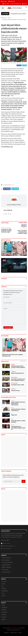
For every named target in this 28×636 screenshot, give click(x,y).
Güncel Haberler (6, 557)
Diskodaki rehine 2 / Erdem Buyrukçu (18, 421)
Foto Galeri (6, 3)
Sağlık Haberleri (6, 565)
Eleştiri (4, 588)
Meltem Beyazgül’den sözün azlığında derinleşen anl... (12, 355)
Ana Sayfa (4, 1)
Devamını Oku (5, 540)
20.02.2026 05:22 (5, 269)
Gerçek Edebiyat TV (16, 3)
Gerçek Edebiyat (14, 628)
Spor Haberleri (6, 560)
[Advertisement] (14, 165)
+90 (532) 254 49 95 (7, 548)
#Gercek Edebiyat (7, 184)
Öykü (3, 595)
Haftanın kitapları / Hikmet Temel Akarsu (18, 409)
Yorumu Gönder (8, 327)
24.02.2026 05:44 (5, 251)
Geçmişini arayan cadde (17, 384)
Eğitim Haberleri (6, 567)
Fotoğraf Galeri (6, 572)
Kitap (3, 584)
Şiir (3, 586)
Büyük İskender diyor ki (17, 373)
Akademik (5, 591)
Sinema (4, 614)
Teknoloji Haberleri (7, 562)
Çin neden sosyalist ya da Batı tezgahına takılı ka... (18, 379)
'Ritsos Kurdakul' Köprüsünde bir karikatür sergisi (22, 232)
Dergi (3, 605)
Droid (19, 630)
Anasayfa (4, 17)
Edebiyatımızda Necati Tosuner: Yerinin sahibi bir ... (18, 367)
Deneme (4, 581)
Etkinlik (4, 610)
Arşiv (3, 593)
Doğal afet (4, 271)
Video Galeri (5, 569)
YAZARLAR (23, 361)
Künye (20, 632)
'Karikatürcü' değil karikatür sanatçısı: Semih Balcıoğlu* (6, 230)
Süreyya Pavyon (15, 390)
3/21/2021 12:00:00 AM (23, 229)
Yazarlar (24, 3)
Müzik (3, 619)
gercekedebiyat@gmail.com (9, 546)
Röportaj (4, 612)
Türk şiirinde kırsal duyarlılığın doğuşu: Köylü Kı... (18, 428)
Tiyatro (4, 617)
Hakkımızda (14, 632)
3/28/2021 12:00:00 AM (6, 227)
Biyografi (4, 607)
